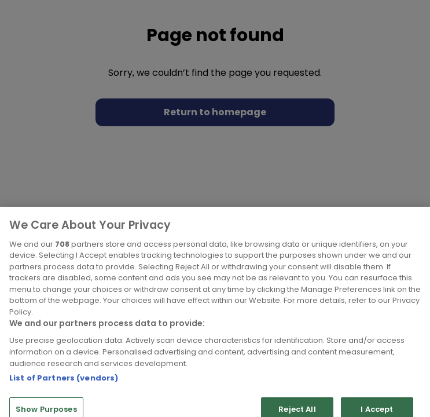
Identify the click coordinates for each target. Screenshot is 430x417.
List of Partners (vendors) (63, 390)
